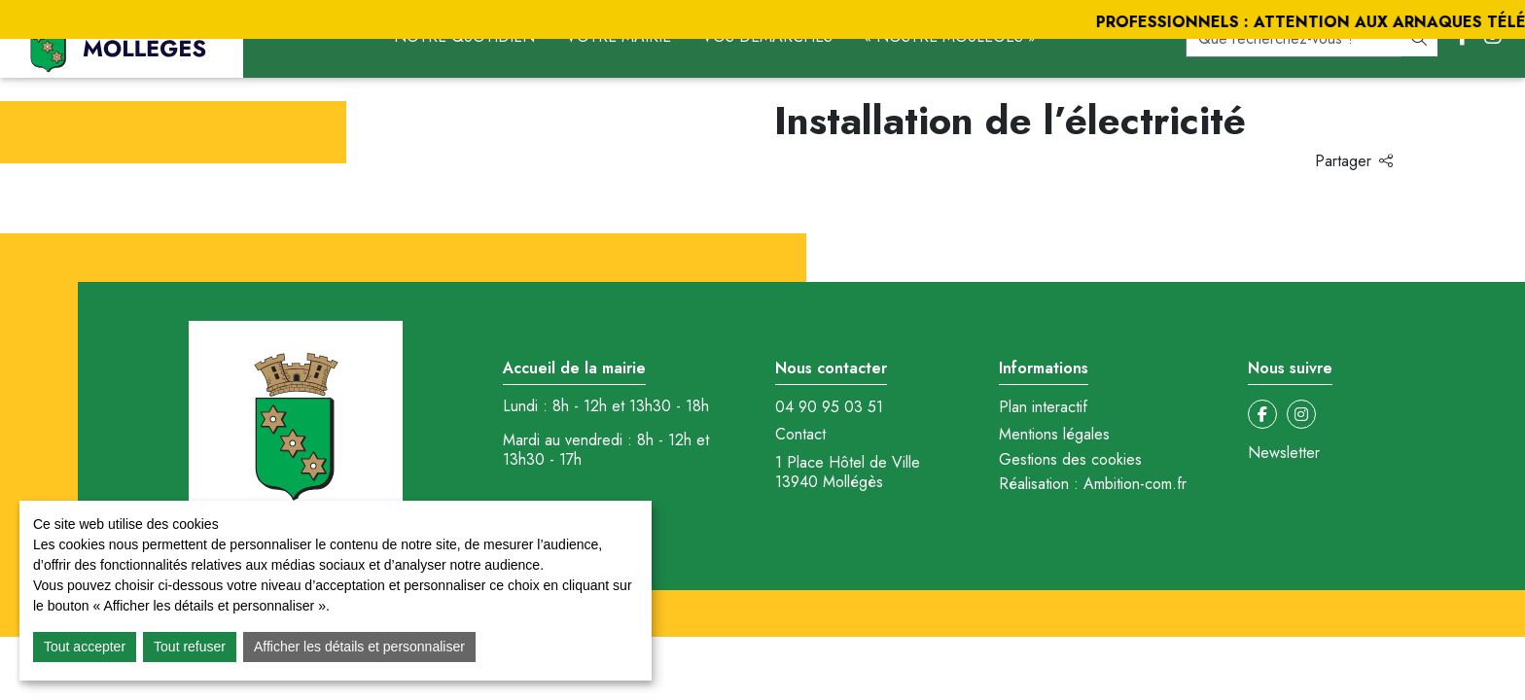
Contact (800, 434)
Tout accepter (84, 646)
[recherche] (1293, 38)
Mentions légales (1054, 434)
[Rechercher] (1419, 38)
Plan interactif (1043, 407)
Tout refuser (190, 646)
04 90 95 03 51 (829, 407)
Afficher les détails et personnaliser (359, 646)
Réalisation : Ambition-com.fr (1093, 484)
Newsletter (1284, 453)
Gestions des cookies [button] (1070, 459)
